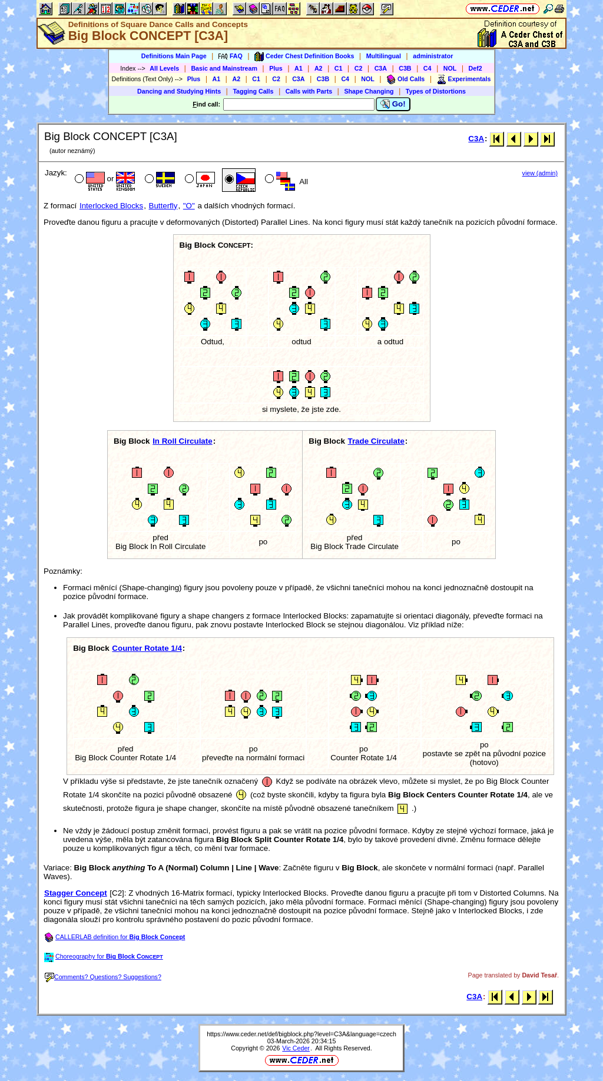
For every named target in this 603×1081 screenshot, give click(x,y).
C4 (427, 68)
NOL (450, 68)
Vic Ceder (296, 1048)
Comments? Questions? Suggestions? (103, 976)
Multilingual (383, 55)
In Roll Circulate (182, 441)
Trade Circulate (376, 441)
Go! (393, 104)
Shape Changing (368, 91)
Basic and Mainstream (224, 68)
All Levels (164, 68)
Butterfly (163, 205)
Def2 (475, 68)
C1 (338, 68)
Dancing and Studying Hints (179, 91)
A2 (318, 68)
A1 (298, 68)
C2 (358, 68)
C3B (405, 68)
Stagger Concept (75, 893)
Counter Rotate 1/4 (147, 648)
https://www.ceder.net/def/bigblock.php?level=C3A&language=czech (301, 1033)
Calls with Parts (309, 91)
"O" (189, 205)
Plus (276, 68)
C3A (381, 68)
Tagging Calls (253, 91)
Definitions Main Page (174, 55)
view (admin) (540, 173)
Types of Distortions (436, 91)
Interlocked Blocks (111, 205)
